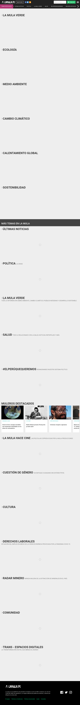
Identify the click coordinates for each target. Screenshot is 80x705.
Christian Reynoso (54, 420)
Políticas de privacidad (29, 699)
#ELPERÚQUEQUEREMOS (57, 6)
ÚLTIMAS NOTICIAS (19, 6)
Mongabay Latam (6, 420)
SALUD (46, 6)
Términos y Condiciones (17, 699)
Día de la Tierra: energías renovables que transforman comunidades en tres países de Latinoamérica (11, 426)
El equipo (7, 699)
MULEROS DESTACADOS (71, 6)
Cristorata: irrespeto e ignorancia (58, 424)
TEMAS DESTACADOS (6, 6)
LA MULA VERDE (38, 6)
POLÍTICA (29, 6)
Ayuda (38, 699)
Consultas (43, 699)
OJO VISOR (28, 420)
